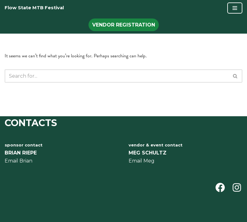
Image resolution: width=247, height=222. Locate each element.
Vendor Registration (123, 25)
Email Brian (18, 161)
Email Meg (141, 161)
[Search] (116, 76)
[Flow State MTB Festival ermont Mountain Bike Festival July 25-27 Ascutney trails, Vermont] (34, 8)
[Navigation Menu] (234, 8)
